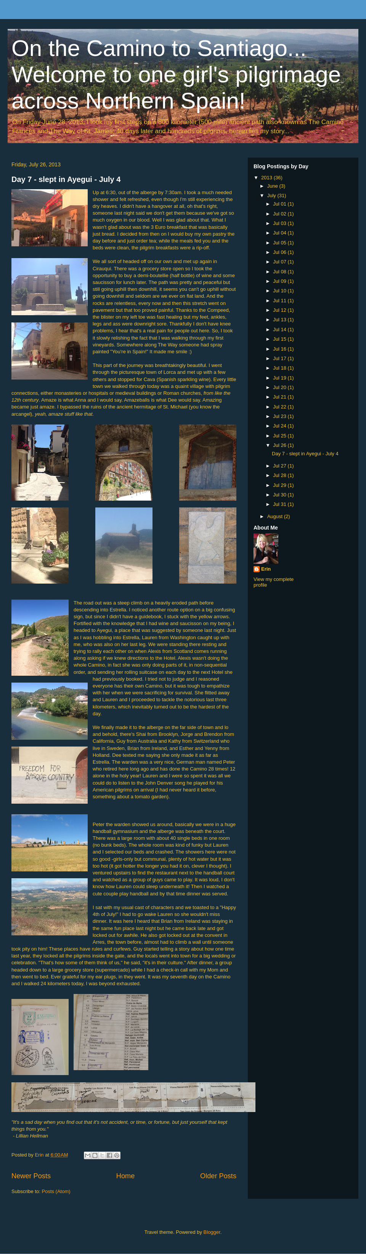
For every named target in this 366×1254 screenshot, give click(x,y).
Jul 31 (280, 504)
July (272, 195)
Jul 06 (280, 252)
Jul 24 (280, 426)
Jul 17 (280, 358)
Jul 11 (280, 300)
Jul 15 (280, 339)
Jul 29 (280, 485)
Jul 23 (280, 416)
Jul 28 (280, 475)
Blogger (212, 1232)
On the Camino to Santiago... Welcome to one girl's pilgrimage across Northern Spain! (176, 74)
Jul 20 (280, 387)
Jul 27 (280, 466)
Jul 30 (280, 495)
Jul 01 (280, 204)
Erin (266, 569)
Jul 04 (280, 233)
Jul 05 (280, 243)
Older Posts (218, 1176)
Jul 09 (280, 281)
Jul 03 (280, 223)
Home (125, 1176)
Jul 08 (280, 271)
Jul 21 (280, 397)
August (275, 516)
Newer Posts (31, 1176)
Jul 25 (280, 436)
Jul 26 (280, 445)
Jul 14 (280, 329)
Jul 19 (280, 378)
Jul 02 (280, 214)
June (273, 186)
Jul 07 (280, 262)
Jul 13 (280, 319)
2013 (267, 177)
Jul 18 (280, 368)
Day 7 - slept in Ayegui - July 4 (65, 179)
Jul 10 (280, 291)
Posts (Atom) (56, 1191)
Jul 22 (280, 407)
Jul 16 (280, 349)
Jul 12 (280, 310)
